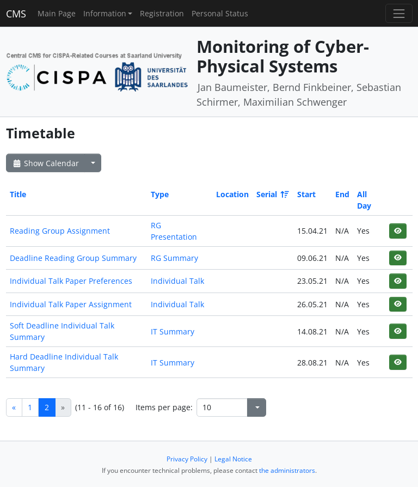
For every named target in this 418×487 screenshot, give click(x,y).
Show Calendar (45, 163)
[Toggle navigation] (398, 13)
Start (306, 194)
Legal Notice (233, 459)
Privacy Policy (187, 459)
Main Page (57, 13)
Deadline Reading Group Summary (73, 258)
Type (160, 194)
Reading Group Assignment (60, 231)
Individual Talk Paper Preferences (71, 281)
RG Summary (174, 258)
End (342, 194)
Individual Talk (177, 281)
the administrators (287, 470)
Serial (271, 194)
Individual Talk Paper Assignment (71, 304)
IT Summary (172, 331)
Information (104, 13)
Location (232, 194)
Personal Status (220, 13)
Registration (162, 13)
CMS (16, 13)
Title (18, 194)
